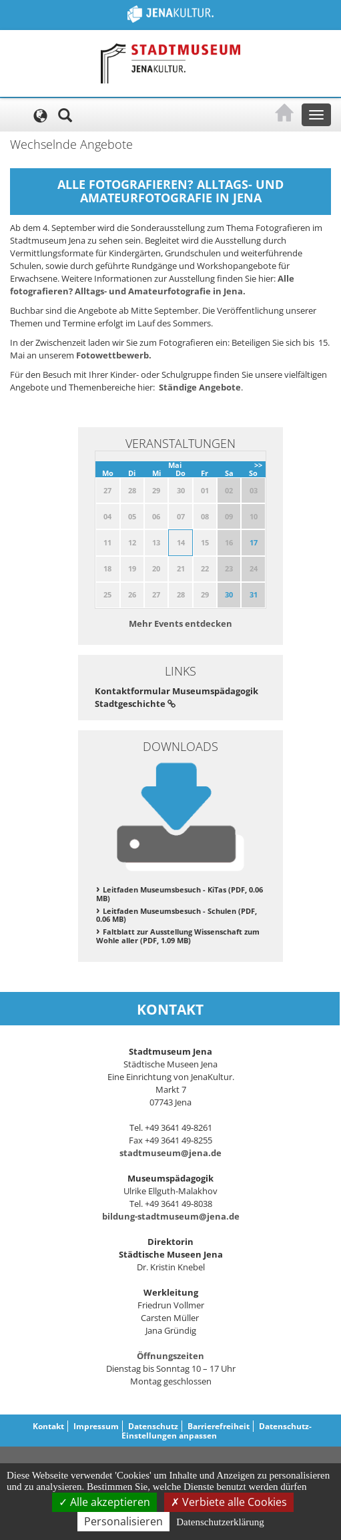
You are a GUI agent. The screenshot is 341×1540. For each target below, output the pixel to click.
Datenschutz (153, 1426)
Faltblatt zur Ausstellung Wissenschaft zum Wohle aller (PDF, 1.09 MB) (178, 936)
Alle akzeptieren (104, 1502)
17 (254, 542)
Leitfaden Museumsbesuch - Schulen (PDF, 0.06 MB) (176, 915)
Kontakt (48, 1426)
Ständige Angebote (200, 387)
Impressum (96, 1426)
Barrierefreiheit (219, 1426)
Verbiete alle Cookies (229, 1502)
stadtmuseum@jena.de (170, 1153)
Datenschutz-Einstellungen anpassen (216, 1431)
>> (258, 465)
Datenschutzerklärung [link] (220, 1522)
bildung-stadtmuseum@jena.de (171, 1216)
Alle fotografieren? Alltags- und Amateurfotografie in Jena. (152, 284)
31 (254, 594)
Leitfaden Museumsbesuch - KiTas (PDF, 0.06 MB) (179, 893)
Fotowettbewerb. (113, 355)
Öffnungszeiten (170, 1356)
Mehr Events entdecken (180, 623)
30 (229, 594)
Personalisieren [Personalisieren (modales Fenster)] (123, 1521)
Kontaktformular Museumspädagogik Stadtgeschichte (176, 697)
